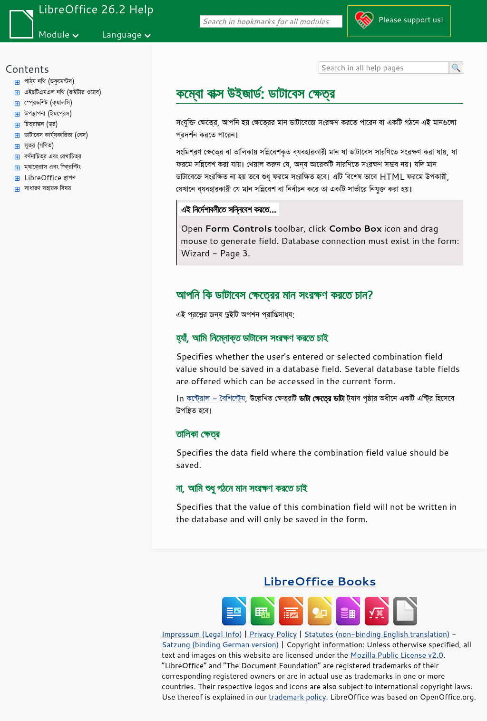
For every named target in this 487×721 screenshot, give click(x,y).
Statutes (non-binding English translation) (376, 634)
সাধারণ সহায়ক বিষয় (47, 188)
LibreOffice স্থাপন (50, 178)
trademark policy (297, 697)
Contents (27, 68)
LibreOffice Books (319, 581)
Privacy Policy (273, 634)
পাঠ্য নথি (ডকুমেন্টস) (49, 81)
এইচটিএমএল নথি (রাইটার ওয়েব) (62, 92)
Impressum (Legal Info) (202, 634)
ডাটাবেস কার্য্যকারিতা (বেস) (56, 135)
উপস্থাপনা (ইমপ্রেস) (48, 113)
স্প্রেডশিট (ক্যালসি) (48, 102)
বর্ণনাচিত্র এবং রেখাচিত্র (52, 156)
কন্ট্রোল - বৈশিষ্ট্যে (215, 398)
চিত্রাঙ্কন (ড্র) (41, 124)
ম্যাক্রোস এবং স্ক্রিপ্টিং (52, 167)
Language (122, 34)
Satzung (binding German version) (220, 644)
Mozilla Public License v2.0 (396, 655)
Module (53, 34)
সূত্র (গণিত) (39, 145)
